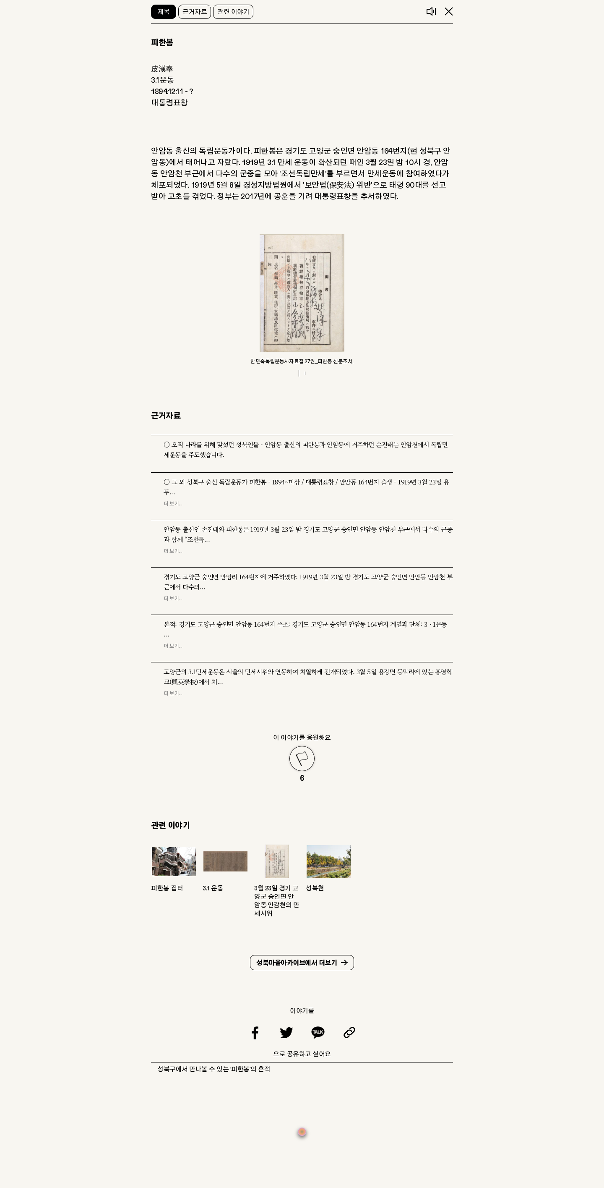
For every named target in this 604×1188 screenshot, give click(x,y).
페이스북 (255, 1032)
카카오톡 (318, 1032)
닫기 (449, 11)
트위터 (286, 1032)
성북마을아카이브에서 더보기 (296, 963)
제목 (164, 12)
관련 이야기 (233, 12)
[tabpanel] (302, 299)
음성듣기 (431, 11)
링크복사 (349, 1032)
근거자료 (194, 12)
